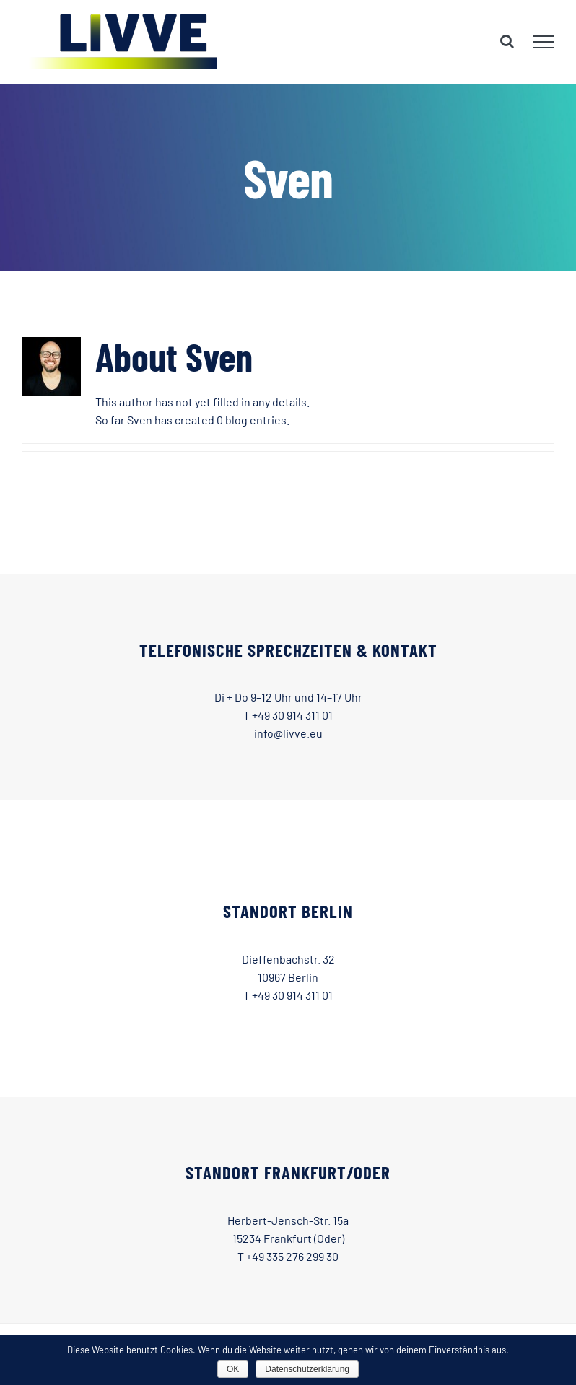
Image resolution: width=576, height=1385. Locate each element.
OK (233, 1369)
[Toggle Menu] (543, 41)
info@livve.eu (288, 733)
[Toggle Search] (507, 41)
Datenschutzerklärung (307, 1369)
